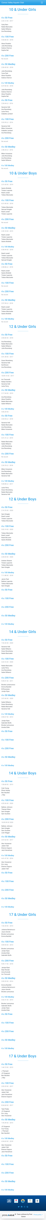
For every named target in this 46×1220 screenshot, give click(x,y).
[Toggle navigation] (42, 2)
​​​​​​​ (16, 1201)
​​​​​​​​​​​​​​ (37, 1201)
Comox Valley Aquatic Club (12, 2)
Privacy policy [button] (38, 1214)
